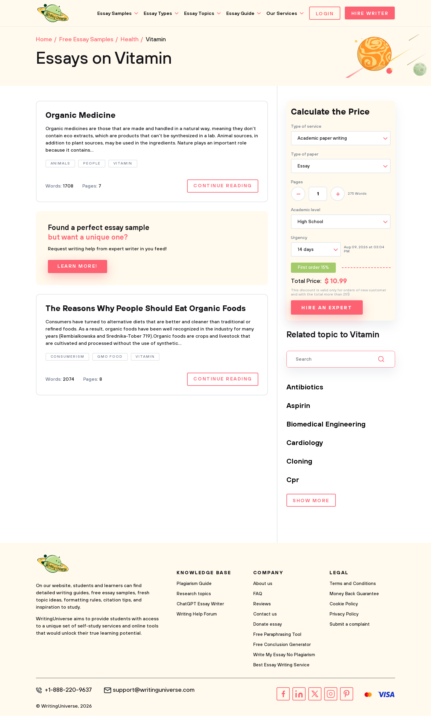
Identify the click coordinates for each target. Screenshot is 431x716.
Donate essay (267, 625)
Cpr (292, 480)
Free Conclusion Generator (282, 645)
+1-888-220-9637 (69, 691)
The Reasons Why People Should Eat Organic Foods (151, 310)
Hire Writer (369, 14)
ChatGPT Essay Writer (200, 604)
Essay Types (156, 13)
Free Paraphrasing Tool (277, 635)
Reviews (262, 604)
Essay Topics (197, 13)
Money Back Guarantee (354, 594)
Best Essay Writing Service (281, 665)
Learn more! (77, 268)
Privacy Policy (344, 615)
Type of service (306, 127)
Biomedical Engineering (327, 425)
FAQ (257, 594)
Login (323, 14)
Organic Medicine (81, 116)
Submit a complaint (350, 625)
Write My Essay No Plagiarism (284, 655)
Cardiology (305, 443)
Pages (297, 182)
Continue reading (222, 187)
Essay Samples (112, 13)
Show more (311, 502)
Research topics (194, 594)
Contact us (265, 615)
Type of (304, 155)
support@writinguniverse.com (155, 691)
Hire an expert (326, 308)
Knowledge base (204, 573)
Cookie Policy (344, 604)
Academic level (305, 210)
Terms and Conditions (353, 584)
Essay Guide (238, 13)
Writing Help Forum (197, 615)
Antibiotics (305, 387)
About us (262, 584)
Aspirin (298, 406)
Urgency (299, 238)
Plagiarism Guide (194, 584)
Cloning (299, 462)
